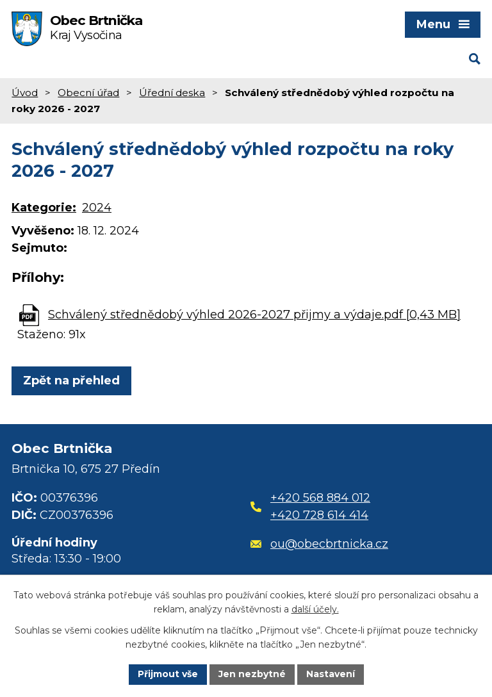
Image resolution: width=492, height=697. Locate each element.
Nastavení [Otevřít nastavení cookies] (330, 674)
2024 (96, 208)
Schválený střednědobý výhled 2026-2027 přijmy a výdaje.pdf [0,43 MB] (254, 315)
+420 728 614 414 (319, 515)
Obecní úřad (88, 92)
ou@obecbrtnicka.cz (319, 544)
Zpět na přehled (71, 380)
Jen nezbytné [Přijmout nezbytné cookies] (252, 674)
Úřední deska (172, 92)
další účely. (315, 610)
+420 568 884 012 (320, 498)
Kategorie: (44, 208)
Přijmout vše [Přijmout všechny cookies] (168, 674)
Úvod (25, 92)
